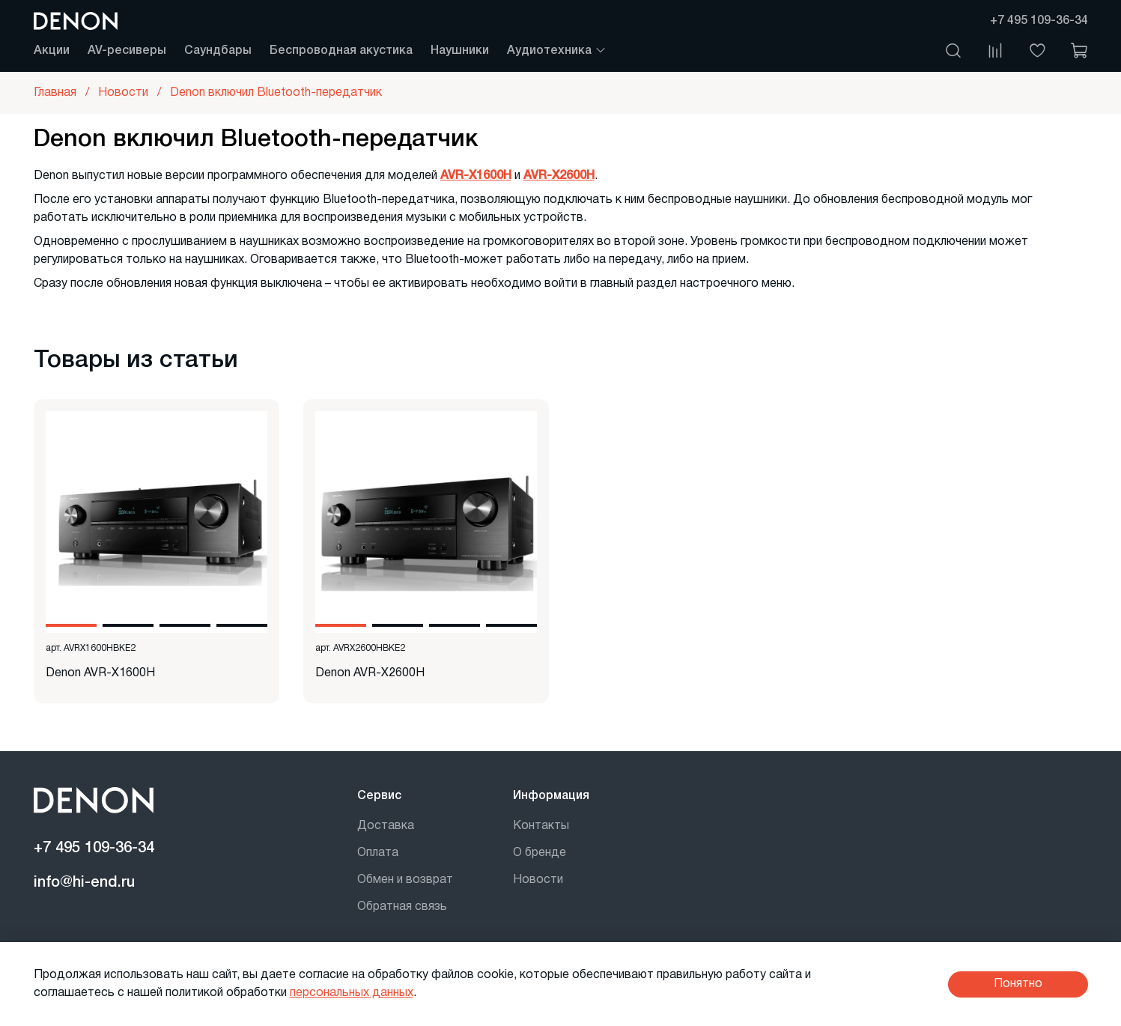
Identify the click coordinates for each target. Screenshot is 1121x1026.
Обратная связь (402, 907)
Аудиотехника (557, 51)
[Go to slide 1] (71, 625)
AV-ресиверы (127, 51)
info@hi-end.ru (84, 883)
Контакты (541, 826)
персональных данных (351, 993)
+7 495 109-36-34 (1039, 21)
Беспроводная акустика (341, 51)
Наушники (460, 51)
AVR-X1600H (475, 176)
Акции (52, 51)
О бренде (539, 853)
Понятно (1018, 984)
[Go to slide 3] (185, 625)
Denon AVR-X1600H (100, 673)
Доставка (385, 826)
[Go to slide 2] (128, 625)
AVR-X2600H (559, 176)
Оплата (377, 853)
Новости (538, 880)
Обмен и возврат (405, 880)
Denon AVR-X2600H (370, 673)
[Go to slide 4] (241, 625)
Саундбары (218, 51)
